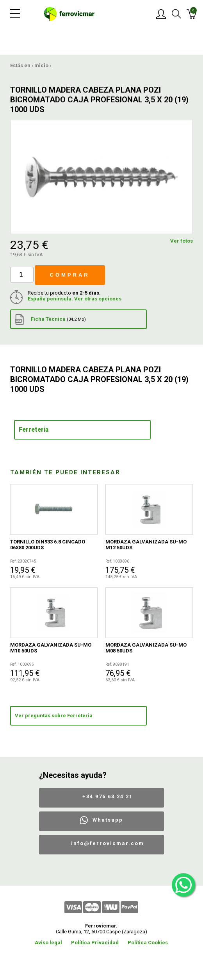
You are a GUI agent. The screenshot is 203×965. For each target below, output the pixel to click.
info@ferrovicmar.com (107, 843)
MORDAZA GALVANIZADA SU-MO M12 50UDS (146, 544)
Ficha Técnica (50, 319)
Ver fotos (181, 241)
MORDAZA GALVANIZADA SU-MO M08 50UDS (146, 648)
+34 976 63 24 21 (107, 796)
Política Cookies (148, 942)
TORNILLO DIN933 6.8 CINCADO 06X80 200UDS (47, 544)
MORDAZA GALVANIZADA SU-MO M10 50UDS (50, 648)
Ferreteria (33, 429)
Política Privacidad (95, 942)
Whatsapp (108, 820)
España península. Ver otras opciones (74, 299)
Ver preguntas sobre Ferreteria (54, 715)
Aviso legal (48, 942)
